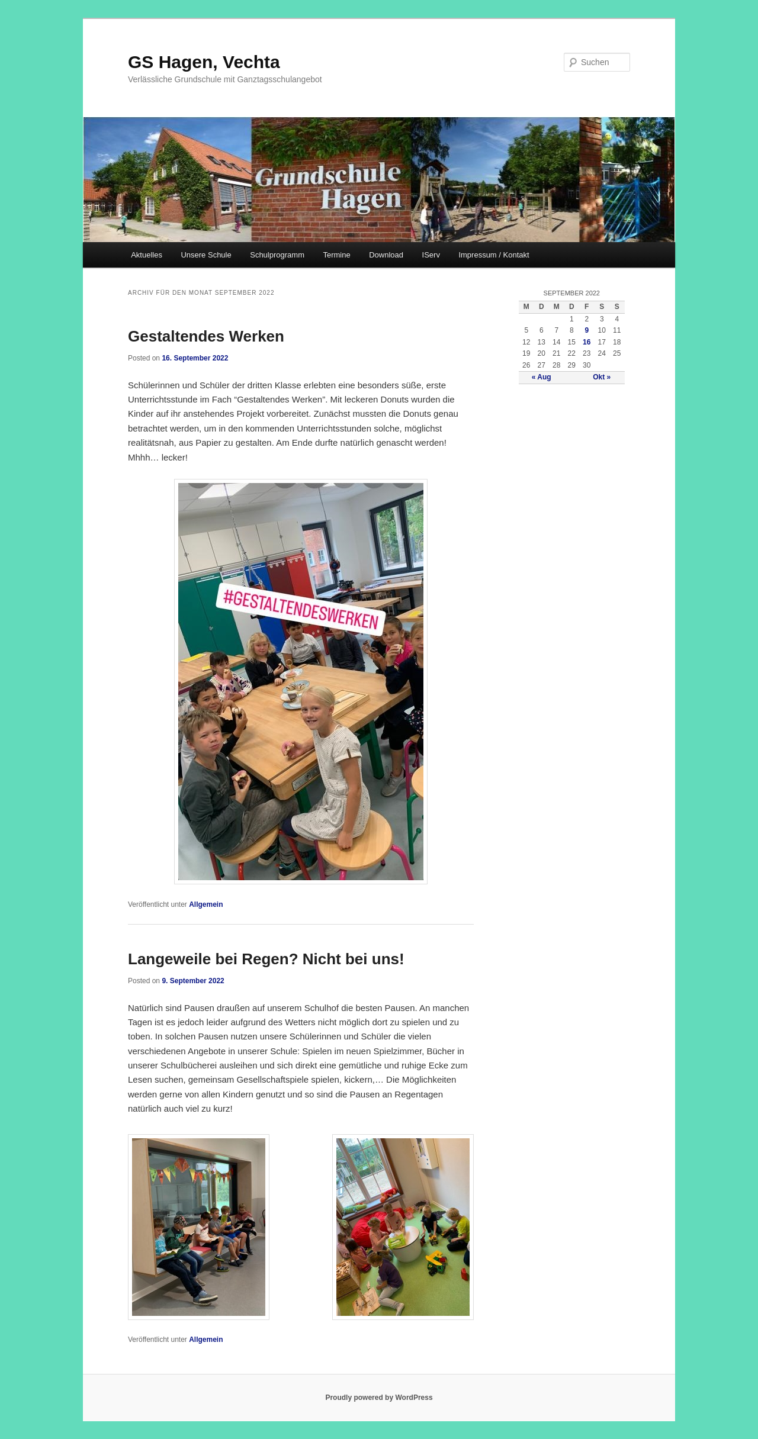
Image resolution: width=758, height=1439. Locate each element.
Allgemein (206, 904)
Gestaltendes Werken (206, 336)
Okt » (602, 377)
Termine (336, 254)
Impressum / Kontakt (493, 254)
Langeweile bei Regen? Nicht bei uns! (266, 959)
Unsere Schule (206, 254)
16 (586, 342)
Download (386, 254)
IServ (431, 254)
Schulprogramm (277, 254)
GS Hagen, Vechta (204, 62)
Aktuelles (146, 254)
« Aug (541, 377)
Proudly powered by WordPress (378, 1397)
